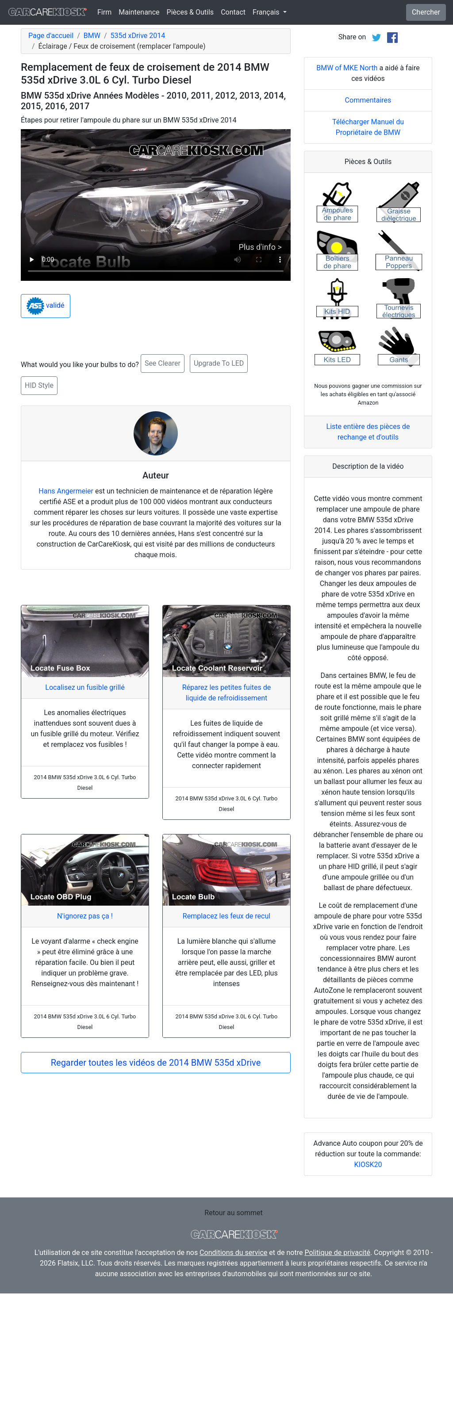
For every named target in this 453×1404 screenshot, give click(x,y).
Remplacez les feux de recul (226, 916)
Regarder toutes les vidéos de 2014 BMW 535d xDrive (156, 1062)
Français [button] (267, 12)
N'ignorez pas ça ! (85, 916)
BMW (92, 35)
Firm (104, 12)
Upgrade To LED (219, 363)
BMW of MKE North (346, 178)
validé (46, 306)
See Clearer (162, 363)
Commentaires (368, 211)
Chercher (426, 12)
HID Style (39, 385)
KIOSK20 (368, 1275)
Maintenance (139, 12)
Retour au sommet (233, 1323)
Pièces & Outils (190, 12)
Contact (233, 12)
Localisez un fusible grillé (84, 687)
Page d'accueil (50, 35)
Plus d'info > (260, 247)
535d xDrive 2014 (137, 35)
